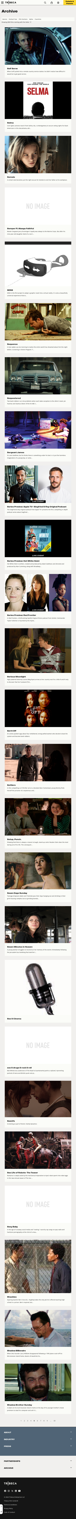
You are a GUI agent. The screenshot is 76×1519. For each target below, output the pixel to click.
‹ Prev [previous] (3, 1421)
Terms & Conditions (10, 1505)
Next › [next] (72, 1421)
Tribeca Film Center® (11, 1501)
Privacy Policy (8, 1508)
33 (54, 1421)
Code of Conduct (9, 1512)
